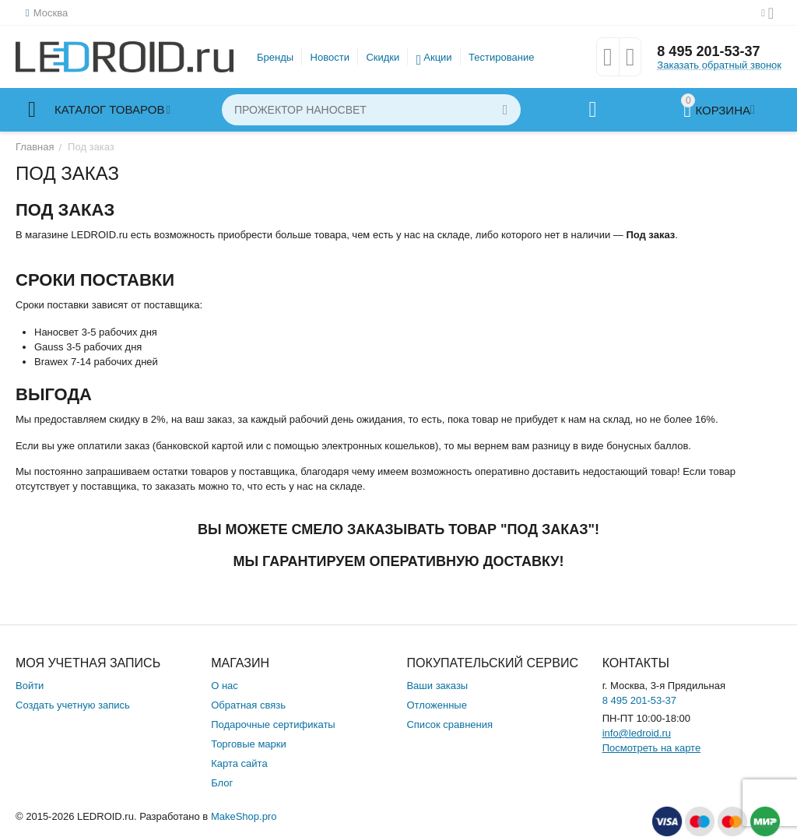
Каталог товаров (109, 110)
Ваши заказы (437, 685)
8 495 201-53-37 (708, 51)
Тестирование (501, 57)
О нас (224, 685)
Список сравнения (449, 724)
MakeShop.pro (244, 816)
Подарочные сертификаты (273, 724)
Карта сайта (239, 763)
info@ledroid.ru (636, 733)
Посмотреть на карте (651, 748)
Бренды (275, 57)
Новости (330, 57)
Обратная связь (248, 705)
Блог (222, 783)
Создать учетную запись (73, 705)
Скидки (382, 57)
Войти (30, 685)
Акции (437, 57)
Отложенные (436, 705)
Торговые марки (248, 744)
